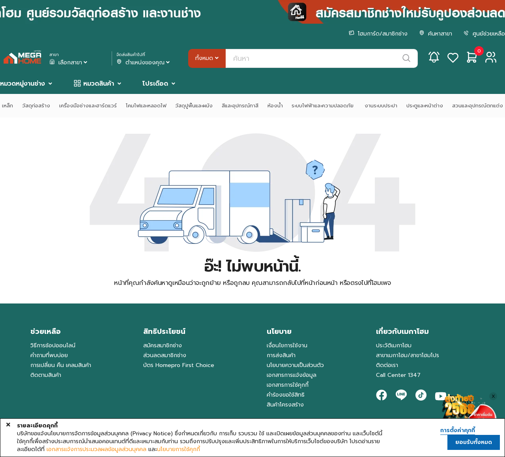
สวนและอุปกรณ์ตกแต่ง (477, 105)
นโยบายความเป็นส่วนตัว (295, 365)
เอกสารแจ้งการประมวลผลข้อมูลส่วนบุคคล (96, 449)
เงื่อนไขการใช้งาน (287, 345)
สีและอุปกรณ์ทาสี (240, 105)
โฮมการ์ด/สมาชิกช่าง (378, 34)
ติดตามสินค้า (45, 375)
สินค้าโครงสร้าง (285, 405)
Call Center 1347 (398, 375)
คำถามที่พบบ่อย (49, 355)
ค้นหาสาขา (435, 34)
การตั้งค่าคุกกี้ (457, 431)
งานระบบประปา (381, 105)
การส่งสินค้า (281, 355)
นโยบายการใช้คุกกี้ (178, 449)
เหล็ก (7, 105)
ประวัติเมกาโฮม (393, 345)
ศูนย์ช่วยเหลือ (484, 34)
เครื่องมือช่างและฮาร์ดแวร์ (88, 105)
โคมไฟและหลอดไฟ (146, 105)
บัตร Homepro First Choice (178, 365)
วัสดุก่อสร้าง (36, 105)
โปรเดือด (155, 83)
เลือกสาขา (69, 63)
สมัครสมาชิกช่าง (162, 345)
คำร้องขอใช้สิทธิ (286, 395)
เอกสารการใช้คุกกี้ (288, 385)
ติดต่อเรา (387, 365)
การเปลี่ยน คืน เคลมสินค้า (60, 365)
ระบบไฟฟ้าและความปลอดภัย (323, 105)
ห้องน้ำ (275, 105)
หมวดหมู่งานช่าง (22, 83)
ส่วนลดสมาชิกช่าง (164, 355)
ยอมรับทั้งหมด (473, 442)
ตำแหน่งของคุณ (143, 63)
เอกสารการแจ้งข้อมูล (291, 375)
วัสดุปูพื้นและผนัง (194, 105)
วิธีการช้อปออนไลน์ (52, 345)
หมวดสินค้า (98, 83)
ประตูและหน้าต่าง (424, 105)
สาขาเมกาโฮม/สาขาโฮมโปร (407, 355)
